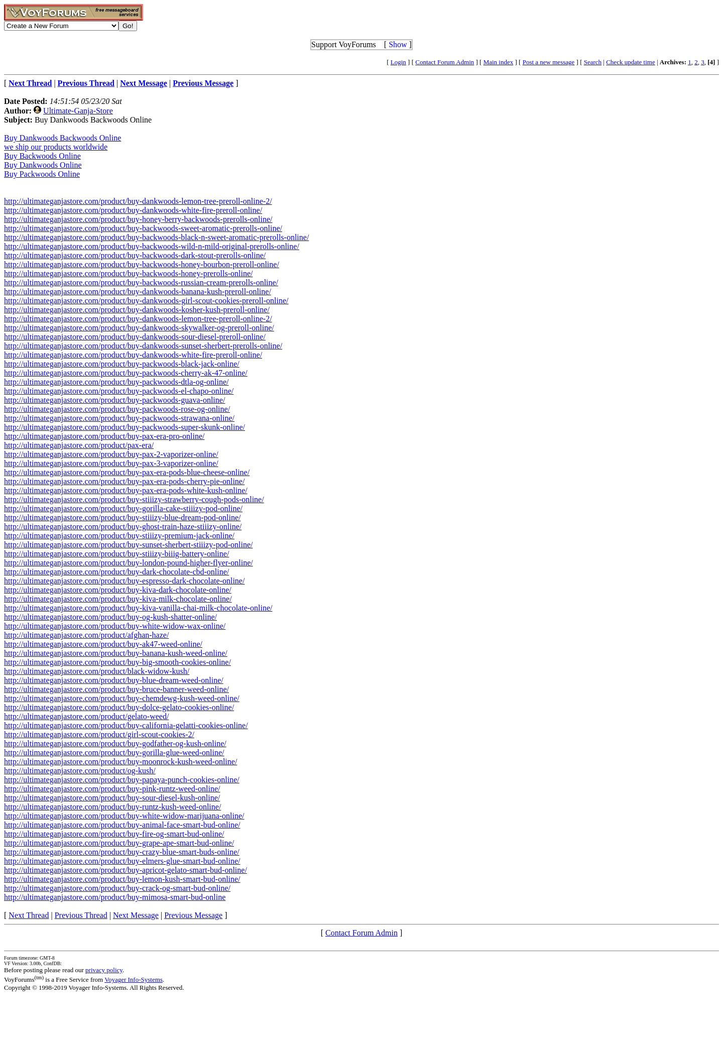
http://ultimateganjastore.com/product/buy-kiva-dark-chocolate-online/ (117, 590)
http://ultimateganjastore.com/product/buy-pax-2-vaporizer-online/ (111, 454)
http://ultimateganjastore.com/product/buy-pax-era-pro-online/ (104, 436)
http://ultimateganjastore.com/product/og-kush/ (80, 770)
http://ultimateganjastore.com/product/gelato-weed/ (86, 716)
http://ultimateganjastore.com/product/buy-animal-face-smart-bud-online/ (122, 825)
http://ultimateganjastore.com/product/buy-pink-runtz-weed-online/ (112, 788)
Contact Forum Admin (444, 62)
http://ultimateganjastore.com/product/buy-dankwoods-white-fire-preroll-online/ (133, 210)
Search (592, 62)
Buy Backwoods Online (42, 156)
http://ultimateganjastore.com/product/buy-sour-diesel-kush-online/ (112, 797)
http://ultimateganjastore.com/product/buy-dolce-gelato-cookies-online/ (119, 707)
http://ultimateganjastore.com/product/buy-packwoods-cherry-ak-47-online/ (126, 373)
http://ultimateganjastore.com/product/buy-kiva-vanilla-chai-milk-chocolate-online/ (138, 608)
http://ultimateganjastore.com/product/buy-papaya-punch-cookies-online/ (121, 779)
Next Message (136, 915)
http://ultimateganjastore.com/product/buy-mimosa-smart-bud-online (114, 897)
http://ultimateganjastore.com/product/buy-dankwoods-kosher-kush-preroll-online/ (137, 309)
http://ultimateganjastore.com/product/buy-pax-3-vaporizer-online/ (111, 463)
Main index (499, 62)
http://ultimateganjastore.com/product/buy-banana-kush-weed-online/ (115, 653)
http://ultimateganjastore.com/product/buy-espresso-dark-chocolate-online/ (124, 580)
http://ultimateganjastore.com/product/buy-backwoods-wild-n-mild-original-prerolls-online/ (151, 246)
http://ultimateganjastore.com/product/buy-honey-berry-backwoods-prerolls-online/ (138, 219)
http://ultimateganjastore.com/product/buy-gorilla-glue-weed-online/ (114, 752)
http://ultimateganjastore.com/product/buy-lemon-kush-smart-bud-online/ (122, 879)
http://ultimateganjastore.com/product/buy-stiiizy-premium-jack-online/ (119, 535)
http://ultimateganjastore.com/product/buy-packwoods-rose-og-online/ (117, 409)
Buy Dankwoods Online (43, 165)
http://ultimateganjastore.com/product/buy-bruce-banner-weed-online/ (116, 689)
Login (398, 62)
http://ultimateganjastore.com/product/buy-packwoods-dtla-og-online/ (116, 382)
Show (398, 44)
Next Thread (29, 915)
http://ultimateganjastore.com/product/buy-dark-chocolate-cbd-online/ (116, 571)
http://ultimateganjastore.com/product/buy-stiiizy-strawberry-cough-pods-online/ (134, 499)
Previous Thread (81, 915)
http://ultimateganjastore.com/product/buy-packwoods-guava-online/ (114, 400)
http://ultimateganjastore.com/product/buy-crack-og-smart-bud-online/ (117, 888)
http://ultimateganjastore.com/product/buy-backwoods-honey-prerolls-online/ (128, 273)
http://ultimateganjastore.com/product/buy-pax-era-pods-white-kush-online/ (126, 490)
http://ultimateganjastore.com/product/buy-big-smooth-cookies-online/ (117, 662)
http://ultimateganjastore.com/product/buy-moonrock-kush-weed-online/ (120, 761)
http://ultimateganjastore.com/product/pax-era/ (79, 445)
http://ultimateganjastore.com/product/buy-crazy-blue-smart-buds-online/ (121, 852)
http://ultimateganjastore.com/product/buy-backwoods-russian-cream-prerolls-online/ (141, 282)
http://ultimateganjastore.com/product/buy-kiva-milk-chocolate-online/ (118, 599)
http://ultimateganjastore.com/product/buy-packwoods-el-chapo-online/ (118, 391)
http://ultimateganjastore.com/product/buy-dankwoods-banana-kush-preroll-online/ (137, 291)
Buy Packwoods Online (42, 174)
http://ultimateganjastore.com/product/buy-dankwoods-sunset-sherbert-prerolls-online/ (143, 345)
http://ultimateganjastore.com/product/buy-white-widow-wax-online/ (114, 626)
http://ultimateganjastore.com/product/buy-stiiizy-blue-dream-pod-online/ (122, 517)
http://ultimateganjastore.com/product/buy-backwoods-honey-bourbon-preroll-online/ (141, 264)
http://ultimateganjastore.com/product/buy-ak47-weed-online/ (103, 644)
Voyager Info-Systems (133, 979)
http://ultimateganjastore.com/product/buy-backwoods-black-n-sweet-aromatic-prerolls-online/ (156, 237)
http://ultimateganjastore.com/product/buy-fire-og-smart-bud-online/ (114, 834)
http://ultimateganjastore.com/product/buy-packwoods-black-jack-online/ (121, 364)
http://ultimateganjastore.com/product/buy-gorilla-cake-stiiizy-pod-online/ (123, 508)
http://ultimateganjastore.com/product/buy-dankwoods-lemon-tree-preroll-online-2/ (138, 201)
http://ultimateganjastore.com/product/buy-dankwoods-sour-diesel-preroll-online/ (135, 336)
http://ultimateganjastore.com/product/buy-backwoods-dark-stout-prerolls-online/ (135, 255)
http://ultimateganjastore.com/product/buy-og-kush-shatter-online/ (110, 617)
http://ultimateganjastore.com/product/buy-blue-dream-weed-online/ (113, 680)
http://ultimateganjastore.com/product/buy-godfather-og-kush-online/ (115, 743)
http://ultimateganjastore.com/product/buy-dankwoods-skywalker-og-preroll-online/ (139, 327)
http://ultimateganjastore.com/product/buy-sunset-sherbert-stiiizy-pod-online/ (128, 544)
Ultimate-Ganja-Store (78, 110)
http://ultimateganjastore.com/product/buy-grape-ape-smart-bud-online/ (119, 843)
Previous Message (193, 915)
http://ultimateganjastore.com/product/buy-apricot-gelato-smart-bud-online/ (125, 870)
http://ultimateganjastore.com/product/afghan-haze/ (86, 635)
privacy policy (104, 970)
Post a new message (549, 62)
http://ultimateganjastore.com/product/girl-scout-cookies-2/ (99, 734)
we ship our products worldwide (55, 147)
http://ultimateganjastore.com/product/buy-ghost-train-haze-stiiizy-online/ (123, 526)
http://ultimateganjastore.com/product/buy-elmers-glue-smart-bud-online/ (122, 861)
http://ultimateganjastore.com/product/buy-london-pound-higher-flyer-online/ (128, 562)
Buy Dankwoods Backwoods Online (62, 138)
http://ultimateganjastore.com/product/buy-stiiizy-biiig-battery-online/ (116, 553)
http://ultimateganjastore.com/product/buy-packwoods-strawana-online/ (119, 418)
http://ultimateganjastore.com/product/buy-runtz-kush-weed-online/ (112, 806)
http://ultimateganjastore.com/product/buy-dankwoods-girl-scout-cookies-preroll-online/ (146, 300)
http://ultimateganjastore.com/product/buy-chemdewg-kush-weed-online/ (121, 698)
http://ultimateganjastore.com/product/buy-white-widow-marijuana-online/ (124, 816)
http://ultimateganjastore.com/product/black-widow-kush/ (96, 671)
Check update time (630, 62)
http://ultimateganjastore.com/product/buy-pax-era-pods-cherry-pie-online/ (124, 481)
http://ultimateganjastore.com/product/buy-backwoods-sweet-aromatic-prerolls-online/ (143, 228)
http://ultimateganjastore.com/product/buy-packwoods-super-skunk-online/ (124, 427)
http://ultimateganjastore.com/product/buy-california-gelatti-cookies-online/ (126, 725)
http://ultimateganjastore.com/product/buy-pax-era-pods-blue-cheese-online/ (127, 472)
